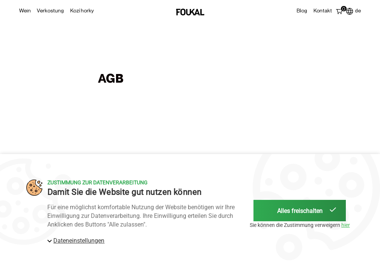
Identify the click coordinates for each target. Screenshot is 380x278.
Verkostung (50, 10)
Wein (25, 10)
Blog (302, 10)
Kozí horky (82, 10)
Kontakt (323, 10)
